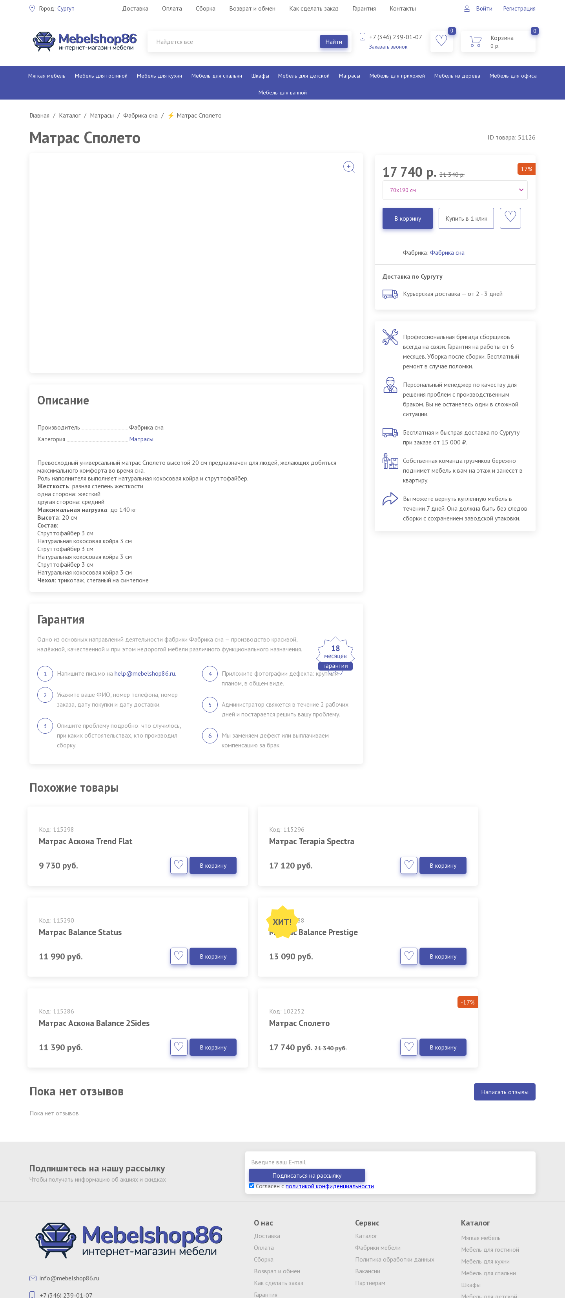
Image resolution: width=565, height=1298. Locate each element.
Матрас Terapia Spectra (258, 841)
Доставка (135, 8)
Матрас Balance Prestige (87, 931)
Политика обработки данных (394, 1182)
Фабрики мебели (378, 1171)
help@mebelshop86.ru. (145, 673)
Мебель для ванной (282, 92)
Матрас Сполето (417, 931)
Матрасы (349, 75)
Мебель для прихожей (397, 75)
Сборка (205, 8)
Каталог (366, 1159)
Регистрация (519, 8)
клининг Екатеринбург (198, 1258)
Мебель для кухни (159, 75)
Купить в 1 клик (466, 218)
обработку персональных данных (397, 1264)
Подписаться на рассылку (490, 1098)
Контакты (402, 8)
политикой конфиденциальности (330, 1109)
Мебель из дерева (457, 75)
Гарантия (363, 8)
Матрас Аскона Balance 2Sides (272, 931)
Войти (482, 8)
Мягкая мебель (47, 75)
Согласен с (311, 1109)
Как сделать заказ (313, 8)
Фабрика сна (447, 252)
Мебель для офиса (513, 75)
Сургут (57, 8)
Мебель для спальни (216, 75)
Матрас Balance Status (429, 841)
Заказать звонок (388, 46)
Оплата (172, 8)
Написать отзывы (505, 1028)
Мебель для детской (303, 75)
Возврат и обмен (252, 8)
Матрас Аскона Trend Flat (90, 841)
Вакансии (367, 1194)
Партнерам (370, 1206)
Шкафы (259, 75)
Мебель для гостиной (101, 75)
